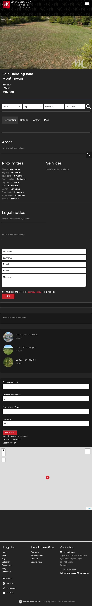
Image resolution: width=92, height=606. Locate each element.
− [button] (3, 454)
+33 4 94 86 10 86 (68, 570)
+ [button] (3, 450)
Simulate (10, 432)
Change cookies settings (32, 601)
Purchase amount (10, 382)
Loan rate (7, 419)
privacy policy (34, 292)
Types (5, 102)
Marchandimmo (67, 552)
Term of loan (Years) (11, 407)
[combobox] (12, 106)
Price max (71, 102)
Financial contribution (12, 394)
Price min (50, 102)
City (26, 102)
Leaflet (89, 508)
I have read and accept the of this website (30, 292)
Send (8, 296)
